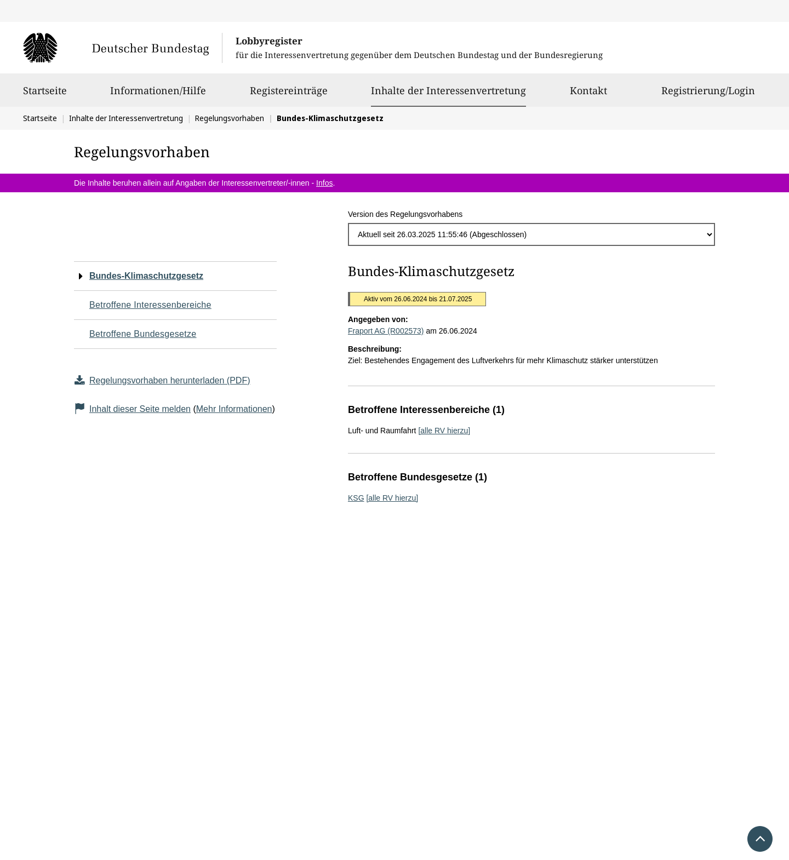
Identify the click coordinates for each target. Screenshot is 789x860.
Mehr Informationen (234, 409)
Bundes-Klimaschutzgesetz (146, 275)
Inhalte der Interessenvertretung (448, 90)
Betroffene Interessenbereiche (150, 304)
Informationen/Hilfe (158, 95)
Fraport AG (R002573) (386, 330)
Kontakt (588, 95)
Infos (324, 183)
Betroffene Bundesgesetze (143, 334)
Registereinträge (289, 95)
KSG (356, 498)
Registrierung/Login (708, 95)
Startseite (45, 95)
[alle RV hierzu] (444, 430)
